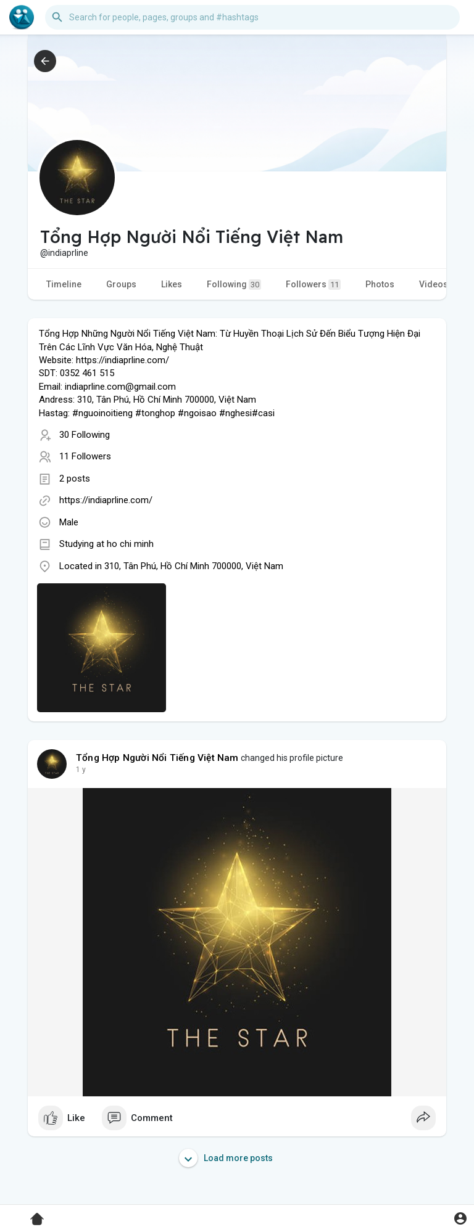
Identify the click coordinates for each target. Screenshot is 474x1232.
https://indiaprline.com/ (105, 500)
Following (234, 284)
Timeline (63, 284)
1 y (81, 769)
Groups (121, 284)
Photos (379, 284)
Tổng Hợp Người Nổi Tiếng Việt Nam (157, 757)
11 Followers (85, 456)
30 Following (84, 434)
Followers (313, 284)
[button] (252, 17)
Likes (171, 284)
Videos (433, 284)
